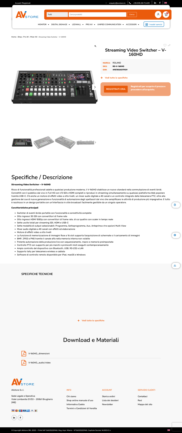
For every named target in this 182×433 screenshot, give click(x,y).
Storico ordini (108, 396)
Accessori (132, 24)
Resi (140, 400)
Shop (20, 37)
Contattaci (142, 396)
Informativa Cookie (76, 404)
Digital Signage (60, 24)
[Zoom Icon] (95, 46)
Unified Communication (110, 24)
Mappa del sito (145, 404)
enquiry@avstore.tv (117, 3)
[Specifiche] (175, 235)
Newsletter (107, 404)
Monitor (43, 24)
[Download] (175, 265)
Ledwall (77, 24)
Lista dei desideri (110, 400)
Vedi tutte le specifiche (116, 77)
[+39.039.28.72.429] (130, 3)
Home (13, 37)
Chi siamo (71, 396)
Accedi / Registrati (22, 3)
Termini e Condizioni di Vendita (82, 408)
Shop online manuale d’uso (80, 400)
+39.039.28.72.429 (141, 3)
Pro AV (90, 24)
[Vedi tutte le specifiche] (102, 78)
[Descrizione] (175, 205)
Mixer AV (33, 37)
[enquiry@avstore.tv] (106, 3)
